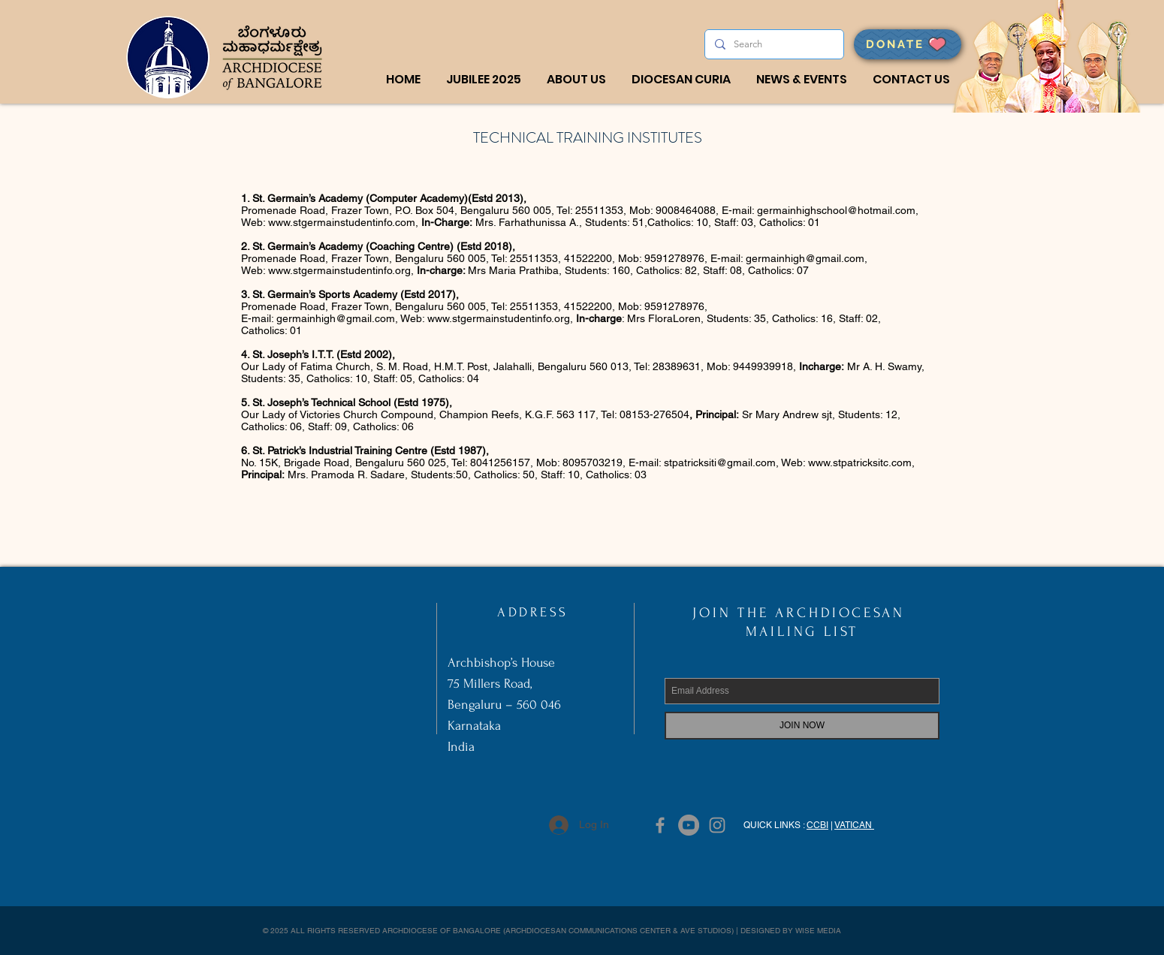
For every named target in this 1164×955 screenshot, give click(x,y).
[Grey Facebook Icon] (660, 825)
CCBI (817, 825)
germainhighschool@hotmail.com (836, 210)
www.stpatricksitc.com (860, 462)
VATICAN (854, 825)
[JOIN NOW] (802, 726)
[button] (576, 80)
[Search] (773, 44)
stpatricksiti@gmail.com (720, 462)
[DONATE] (907, 44)
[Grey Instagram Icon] (717, 825)
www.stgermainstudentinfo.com (341, 222)
